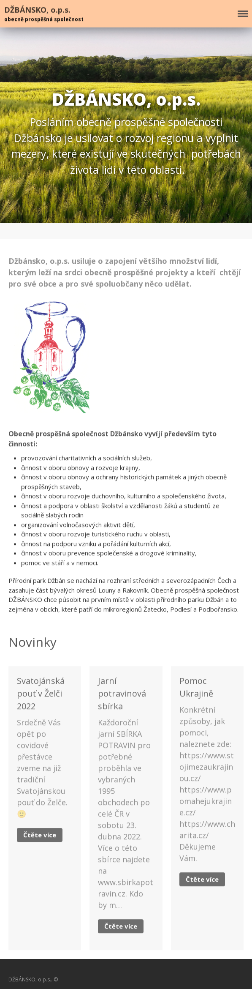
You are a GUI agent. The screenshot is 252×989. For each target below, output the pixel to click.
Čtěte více (39, 835)
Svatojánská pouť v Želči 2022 (41, 694)
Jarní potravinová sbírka (122, 694)
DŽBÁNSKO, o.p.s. (37, 10)
